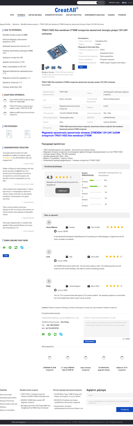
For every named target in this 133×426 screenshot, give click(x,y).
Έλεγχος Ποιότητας (73, 15)
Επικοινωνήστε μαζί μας (95, 15)
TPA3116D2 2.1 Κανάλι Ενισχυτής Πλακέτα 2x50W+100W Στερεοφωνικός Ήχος (35, 395)
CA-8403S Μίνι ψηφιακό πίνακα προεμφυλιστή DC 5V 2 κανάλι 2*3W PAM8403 (103, 369)
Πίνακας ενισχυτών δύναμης (58, 307)
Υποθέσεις (122, 15)
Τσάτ (81, 67)
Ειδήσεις (111, 15)
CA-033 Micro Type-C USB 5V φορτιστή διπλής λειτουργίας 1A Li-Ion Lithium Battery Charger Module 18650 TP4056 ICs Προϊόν (69, 395)
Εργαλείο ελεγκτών (11, 82)
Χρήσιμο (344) (62, 290)
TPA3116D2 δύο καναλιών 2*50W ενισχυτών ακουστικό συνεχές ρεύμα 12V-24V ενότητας (58, 74)
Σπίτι (12, 15)
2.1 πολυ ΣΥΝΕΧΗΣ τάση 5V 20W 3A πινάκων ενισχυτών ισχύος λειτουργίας (67, 369)
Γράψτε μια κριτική (62, 191)
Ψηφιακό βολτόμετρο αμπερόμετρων (18, 71)
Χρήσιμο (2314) (63, 231)
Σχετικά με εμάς (35, 15)
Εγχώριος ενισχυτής (11, 57)
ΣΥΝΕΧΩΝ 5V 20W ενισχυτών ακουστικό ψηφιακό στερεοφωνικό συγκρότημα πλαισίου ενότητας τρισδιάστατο (49, 369)
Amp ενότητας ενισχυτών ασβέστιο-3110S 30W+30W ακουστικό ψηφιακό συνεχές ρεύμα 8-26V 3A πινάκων (85, 369)
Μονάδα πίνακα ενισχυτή (29, 24)
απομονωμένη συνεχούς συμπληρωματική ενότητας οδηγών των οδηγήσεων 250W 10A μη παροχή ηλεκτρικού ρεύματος (68, 407)
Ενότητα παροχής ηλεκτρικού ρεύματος (67, 390)
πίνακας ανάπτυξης (10, 87)
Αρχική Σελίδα (5, 24)
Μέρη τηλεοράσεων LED (12, 67)
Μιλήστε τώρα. (114, 2)
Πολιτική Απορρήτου (19, 422)
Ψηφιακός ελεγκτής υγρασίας (15, 78)
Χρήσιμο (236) (62, 261)
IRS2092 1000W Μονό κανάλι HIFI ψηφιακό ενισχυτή (33, 401)
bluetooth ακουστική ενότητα (14, 46)
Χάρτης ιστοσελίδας (7, 410)
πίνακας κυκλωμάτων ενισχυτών (80, 307)
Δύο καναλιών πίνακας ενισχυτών (105, 307)
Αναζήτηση (101, 2)
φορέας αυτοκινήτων (11, 62)
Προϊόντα (21, 15)
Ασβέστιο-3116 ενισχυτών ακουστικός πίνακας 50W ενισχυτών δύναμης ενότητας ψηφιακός (121, 369)
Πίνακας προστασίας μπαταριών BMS (18, 51)
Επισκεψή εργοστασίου (54, 15)
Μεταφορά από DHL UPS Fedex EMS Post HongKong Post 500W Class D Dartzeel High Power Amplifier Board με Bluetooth (35, 407)
